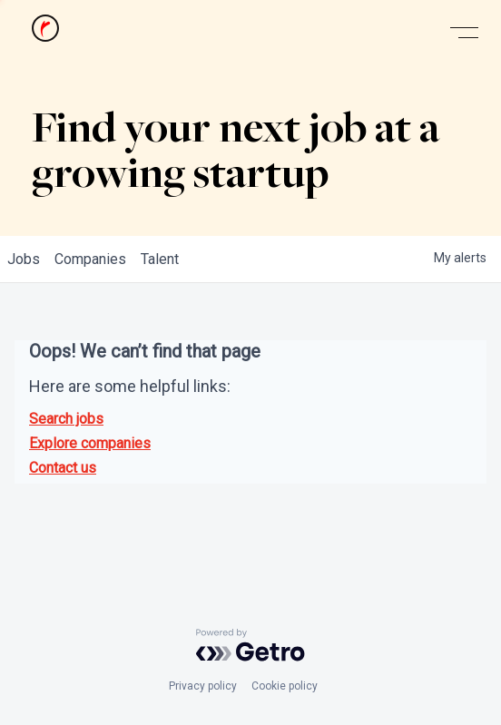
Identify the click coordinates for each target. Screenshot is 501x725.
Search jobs (66, 418)
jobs (23, 259)
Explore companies (90, 443)
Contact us (62, 467)
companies (90, 259)
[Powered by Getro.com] (250, 645)
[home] (41, 33)
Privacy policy (203, 686)
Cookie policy (284, 686)
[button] (463, 33)
